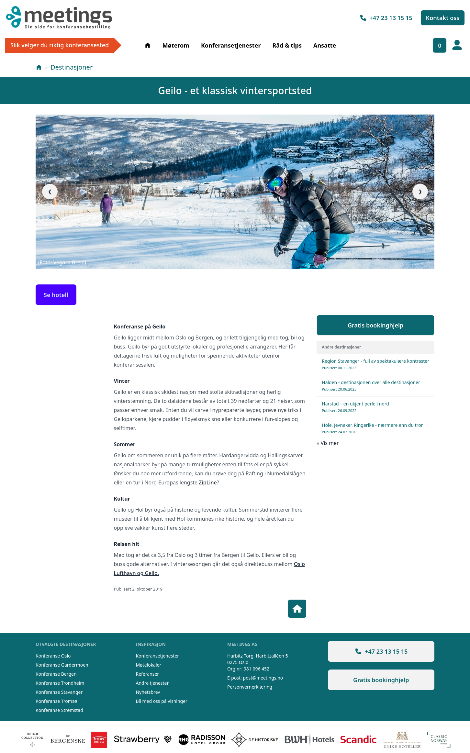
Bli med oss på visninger (161, 701)
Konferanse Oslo (53, 656)
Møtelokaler (148, 665)
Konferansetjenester (231, 45)
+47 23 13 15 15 (385, 18)
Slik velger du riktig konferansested (59, 45)
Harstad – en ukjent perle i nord (355, 407)
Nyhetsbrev (148, 692)
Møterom (175, 45)
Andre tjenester (152, 683)
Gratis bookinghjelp (375, 325)
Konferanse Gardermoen (62, 665)
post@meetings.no (263, 678)
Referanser (147, 674)
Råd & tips (286, 45)
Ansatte (324, 45)
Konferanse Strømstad (59, 710)
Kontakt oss (443, 18)
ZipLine (208, 482)
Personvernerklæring (249, 687)
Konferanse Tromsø (56, 701)
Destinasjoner (71, 67)
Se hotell (56, 295)
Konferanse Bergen (56, 674)
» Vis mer (328, 443)
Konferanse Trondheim (60, 683)
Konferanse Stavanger (59, 692)
